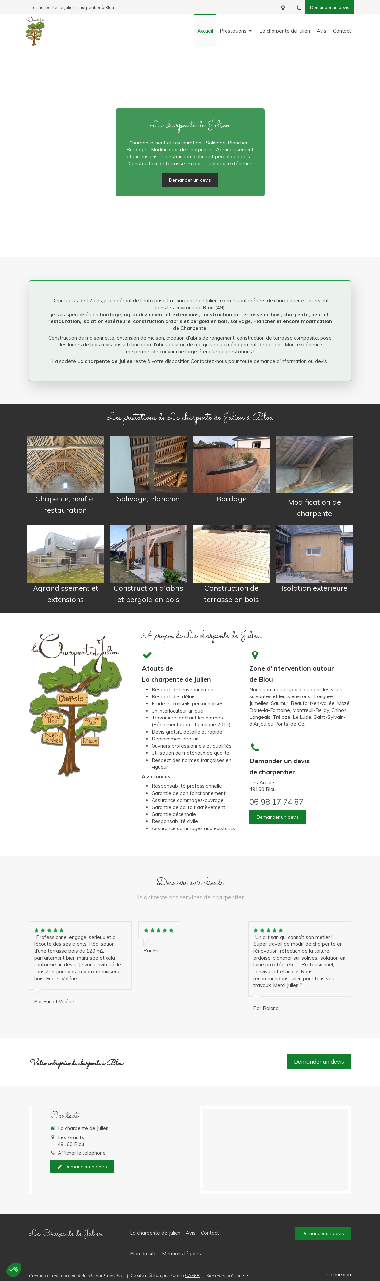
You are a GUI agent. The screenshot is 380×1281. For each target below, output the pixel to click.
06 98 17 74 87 (276, 801)
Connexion (339, 1274)
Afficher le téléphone (82, 1153)
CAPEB (192, 1275)
